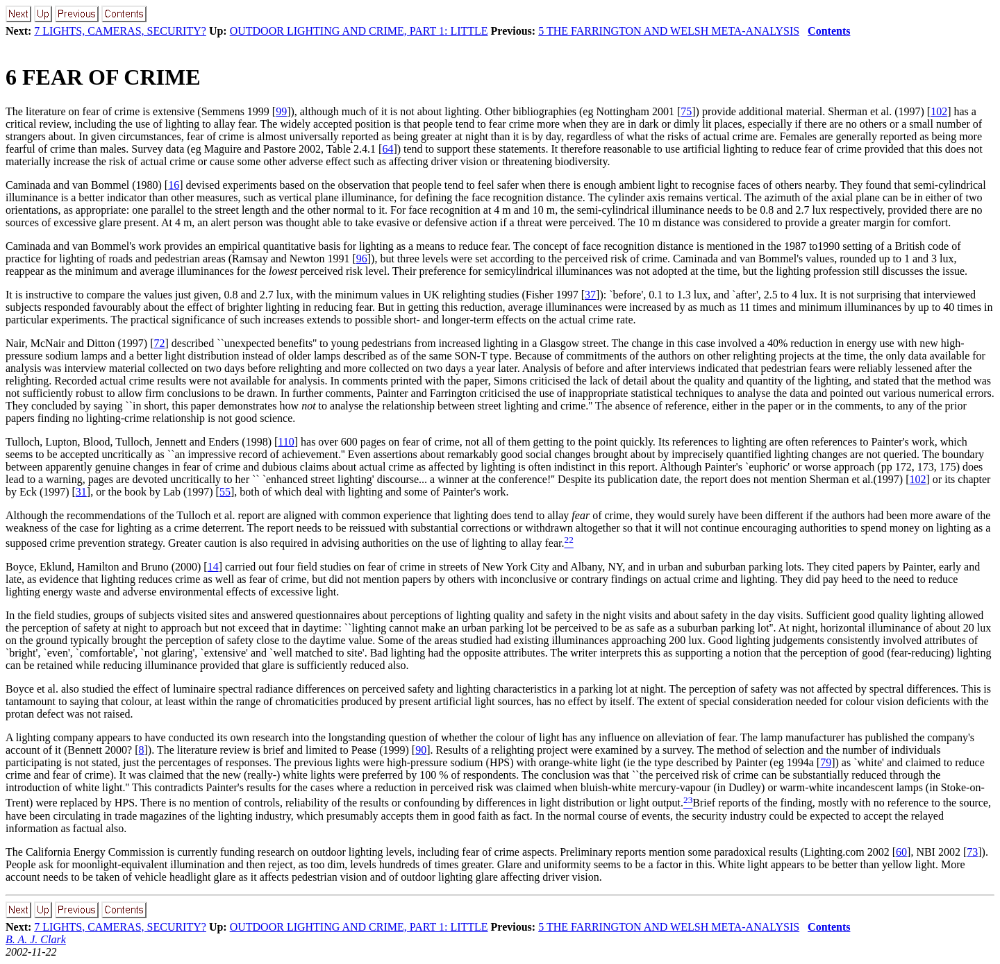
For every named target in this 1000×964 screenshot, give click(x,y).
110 (286, 442)
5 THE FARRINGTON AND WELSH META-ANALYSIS (668, 31)
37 (590, 295)
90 (420, 750)
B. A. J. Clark (36, 939)
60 (901, 852)
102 (939, 111)
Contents (829, 31)
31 (81, 492)
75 (686, 111)
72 (159, 343)
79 (825, 762)
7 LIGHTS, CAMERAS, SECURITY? (120, 31)
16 (173, 185)
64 (387, 149)
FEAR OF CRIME (103, 77)
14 (213, 567)
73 (972, 852)
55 (225, 492)
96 (361, 258)
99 (281, 111)
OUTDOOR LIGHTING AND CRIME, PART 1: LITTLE (359, 31)
